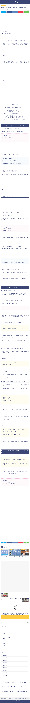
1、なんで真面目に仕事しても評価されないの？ (12, 107)
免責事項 (18, 700)
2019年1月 (5, 672)
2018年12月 (5, 675)
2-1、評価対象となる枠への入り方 (11, 115)
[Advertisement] (15, 22)
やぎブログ (15, 2)
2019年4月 (5, 665)
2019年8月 (5, 655)
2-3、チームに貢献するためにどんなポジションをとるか (14, 117)
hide (17, 104)
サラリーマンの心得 (7, 637)
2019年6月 (5, 660)
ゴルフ (5, 638)
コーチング (6, 633)
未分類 (4, 645)
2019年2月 (5, 670)
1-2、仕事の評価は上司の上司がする (11, 110)
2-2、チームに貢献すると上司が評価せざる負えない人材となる (15, 116)
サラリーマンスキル (7, 634)
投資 (3, 629)
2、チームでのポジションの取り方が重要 (11, 113)
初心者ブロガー (5, 640)
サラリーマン (5, 631)
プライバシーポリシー (13, 700)
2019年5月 (5, 662)
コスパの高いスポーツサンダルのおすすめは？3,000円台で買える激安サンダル (15, 683)
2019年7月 (5, 657)
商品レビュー (5, 643)
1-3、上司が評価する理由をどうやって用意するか (13, 111)
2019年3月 (5, 667)
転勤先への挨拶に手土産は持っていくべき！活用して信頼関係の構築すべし (15, 691)
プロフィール (5, 648)
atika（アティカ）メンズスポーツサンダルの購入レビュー (12, 686)
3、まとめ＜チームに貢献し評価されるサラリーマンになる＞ (15, 119)
